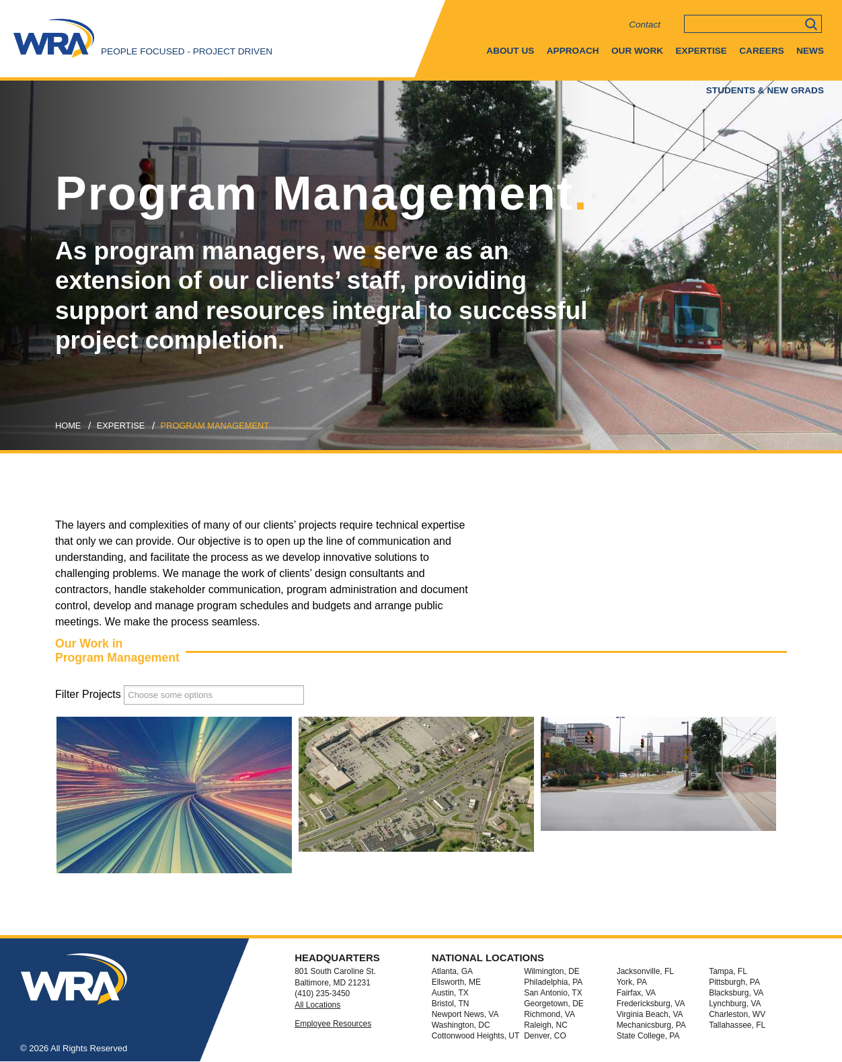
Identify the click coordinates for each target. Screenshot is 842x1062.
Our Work (637, 51)
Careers (761, 51)
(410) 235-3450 (322, 993)
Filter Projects (88, 694)
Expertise (701, 51)
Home (68, 426)
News (810, 51)
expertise (121, 426)
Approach (573, 51)
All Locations (317, 1005)
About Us (510, 51)
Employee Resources (333, 1023)
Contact (644, 24)
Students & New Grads (765, 90)
